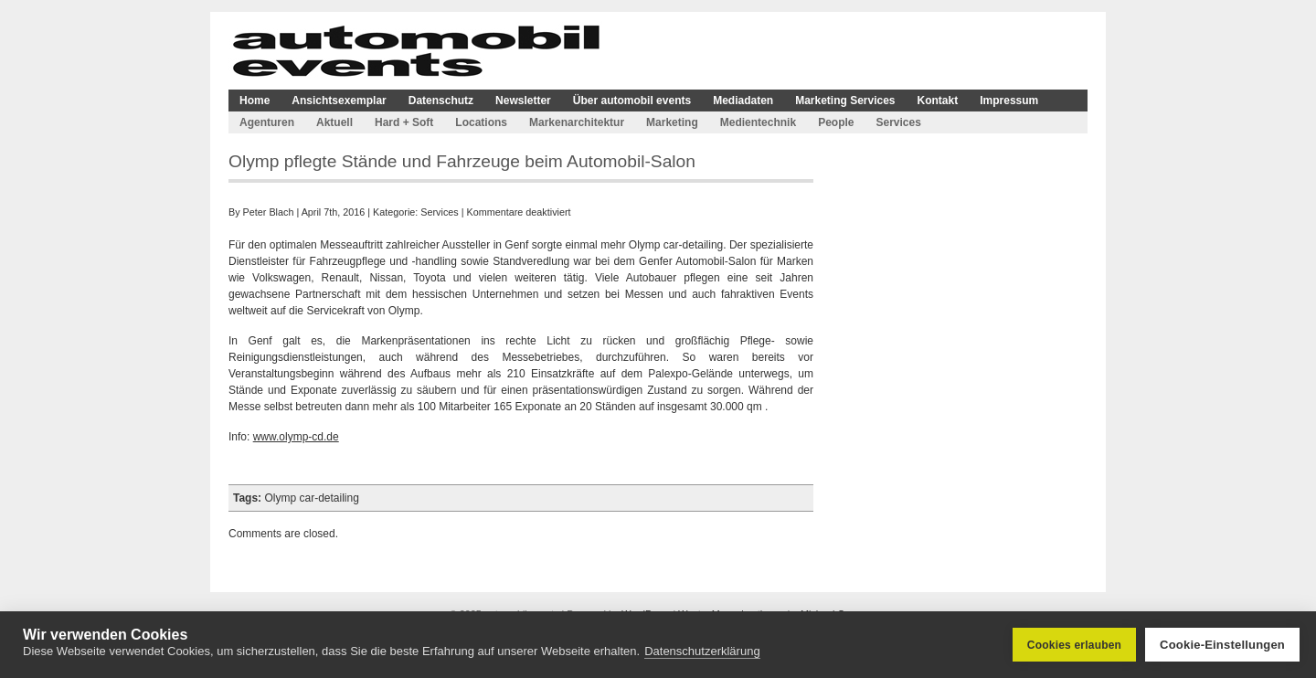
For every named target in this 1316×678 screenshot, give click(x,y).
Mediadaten (743, 100)
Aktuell (334, 122)
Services (898, 122)
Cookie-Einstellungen (1222, 645)
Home (254, 100)
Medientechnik (758, 122)
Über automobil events (632, 100)
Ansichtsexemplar (339, 100)
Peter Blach (268, 212)
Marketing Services (845, 100)
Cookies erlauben (1074, 645)
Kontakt (938, 100)
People (836, 122)
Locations (481, 122)
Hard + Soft (404, 122)
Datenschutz (441, 100)
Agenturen (266, 122)
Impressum (1009, 100)
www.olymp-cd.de (296, 436)
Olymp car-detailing (311, 498)
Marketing (672, 122)
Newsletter (523, 100)
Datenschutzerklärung (701, 651)
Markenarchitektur (576, 122)
